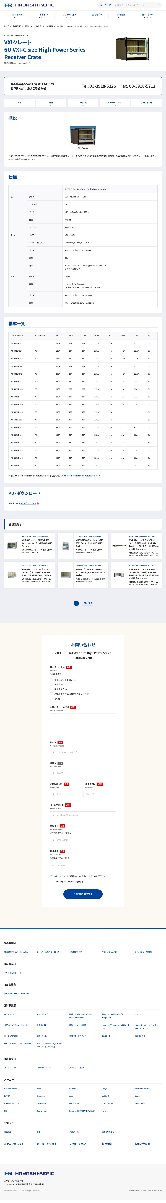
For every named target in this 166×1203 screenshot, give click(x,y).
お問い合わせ (147, 14)
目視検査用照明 (75, 954)
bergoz (105, 1091)
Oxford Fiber (107, 1106)
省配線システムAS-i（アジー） (15, 1027)
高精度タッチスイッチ (77, 1038)
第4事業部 (16, 26)
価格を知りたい (61, 684)
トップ (6, 26)
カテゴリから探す (14, 1146)
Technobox (42, 1113)
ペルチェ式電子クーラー (13, 975)
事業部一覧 (74, 1134)
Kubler (137, 1098)
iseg (71, 1098)
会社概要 (8, 1134)
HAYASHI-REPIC (11, 1091)
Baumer (72, 1091)
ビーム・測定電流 (11, 1038)
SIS (5, 1113)
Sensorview (139, 1106)
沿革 (38, 1134)
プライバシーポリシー (58, 878)
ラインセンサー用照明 (143, 954)
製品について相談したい (65, 679)
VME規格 (49, 26)
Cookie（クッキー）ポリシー (137, 1193)
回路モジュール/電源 (33, 26)
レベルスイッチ (10, 1017)
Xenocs (105, 1113)
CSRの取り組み (108, 1134)
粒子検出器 (41, 1027)
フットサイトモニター (45, 1070)
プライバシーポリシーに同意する (69, 884)
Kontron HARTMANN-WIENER (82, 1113)
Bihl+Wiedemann (142, 1091)
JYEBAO (105, 1098)
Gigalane (41, 1098)
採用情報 (121, 14)
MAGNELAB (41, 1106)
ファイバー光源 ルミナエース (48, 954)
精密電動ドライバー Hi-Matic (16, 954)
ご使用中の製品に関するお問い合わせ (71, 693)
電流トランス (42, 1038)
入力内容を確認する (83, 896)
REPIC (39, 1091)
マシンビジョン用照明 (110, 954)
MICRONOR (74, 1106)
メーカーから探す (46, 1146)
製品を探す (17, 14)
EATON (7, 1098)
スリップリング (42, 1017)
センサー (137, 1017)
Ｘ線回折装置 (139, 1038)
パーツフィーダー (11, 1070)
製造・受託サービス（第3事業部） (17, 996)
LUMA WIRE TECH (11, 1106)
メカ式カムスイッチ (76, 1070)
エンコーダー (107, 1038)
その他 (57, 698)
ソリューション (69, 14)
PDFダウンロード (28, 503)
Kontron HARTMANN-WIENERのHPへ (82, 475)
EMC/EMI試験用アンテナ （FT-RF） (17, 1046)
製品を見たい (60, 689)
